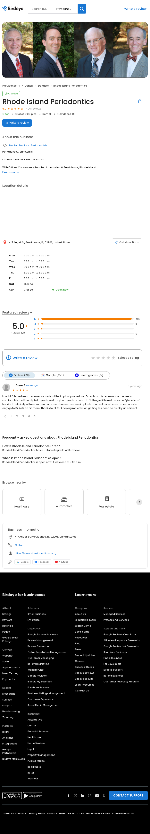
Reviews (7, 619)
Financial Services (38, 731)
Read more (10, 172)
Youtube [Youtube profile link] (61, 561)
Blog (77, 643)
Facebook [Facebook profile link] (42, 561)
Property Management (41, 754)
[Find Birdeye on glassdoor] (104, 795)
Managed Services (114, 613)
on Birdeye (32, 385)
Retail (31, 772)
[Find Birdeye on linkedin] (82, 795)
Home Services (36, 743)
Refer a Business (113, 675)
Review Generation (39, 646)
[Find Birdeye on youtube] (97, 795)
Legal (31, 749)
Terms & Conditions (14, 813)
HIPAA (71, 813)
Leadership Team (85, 619)
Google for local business (43, 634)
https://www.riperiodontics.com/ (35, 553)
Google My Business (40, 681)
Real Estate (34, 766)
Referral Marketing (38, 663)
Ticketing (7, 717)
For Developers (112, 663)
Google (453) (52, 375)
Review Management (40, 640)
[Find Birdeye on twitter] (75, 795)
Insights (7, 705)
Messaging (8, 693)
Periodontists (39, 145)
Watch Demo (83, 625)
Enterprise (34, 619)
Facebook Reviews (38, 687)
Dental (29, 86)
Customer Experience (41, 699)
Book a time (82, 631)
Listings (7, 613)
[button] (5, 416)
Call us (19, 545)
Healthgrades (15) (89, 375)
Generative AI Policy (98, 813)
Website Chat (36, 669)
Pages (6, 631)
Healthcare (34, 737)
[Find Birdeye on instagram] (89, 795)
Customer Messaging (41, 657)
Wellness (33, 778)
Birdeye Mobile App (13, 758)
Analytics (7, 737)
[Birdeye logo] (13, 9)
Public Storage (36, 760)
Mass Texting (10, 673)
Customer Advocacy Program (121, 681)
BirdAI (5, 731)
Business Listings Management (46, 693)
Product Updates (85, 655)
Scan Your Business (115, 652)
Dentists (43, 86)
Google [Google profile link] (23, 561)
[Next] (139, 502)
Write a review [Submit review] (17, 123)
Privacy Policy (37, 813)
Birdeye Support (113, 669)
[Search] (82, 9)
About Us (80, 613)
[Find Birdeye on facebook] (68, 795)
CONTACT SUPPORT (128, 795)
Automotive (35, 719)
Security (52, 813)
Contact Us (82, 690)
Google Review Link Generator (121, 646)
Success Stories (84, 666)
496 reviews (33, 109)
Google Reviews (37, 675)
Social (5, 661)
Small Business (37, 613)
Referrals (7, 625)
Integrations (9, 743)
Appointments (11, 667)
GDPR (62, 813)
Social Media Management (44, 705)
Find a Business (113, 657)
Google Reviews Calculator (120, 634)
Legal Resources (84, 684)
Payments (8, 679)
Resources (81, 637)
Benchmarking (11, 711)
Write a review (135, 8)
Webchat (7, 655)
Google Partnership (9, 751)
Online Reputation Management (47, 652)
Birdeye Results (84, 678)
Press (78, 649)
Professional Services (116, 619)
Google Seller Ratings (10, 639)
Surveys (7, 699)
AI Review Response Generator (122, 640)
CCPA (80, 813)
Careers (80, 661)
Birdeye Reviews (84, 672)
